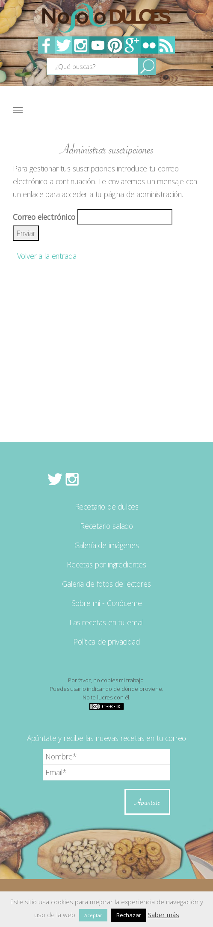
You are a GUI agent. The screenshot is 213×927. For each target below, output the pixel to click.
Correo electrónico (44, 217)
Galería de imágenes (106, 545)
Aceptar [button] (93, 915)
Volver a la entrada (44, 256)
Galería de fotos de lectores (106, 584)
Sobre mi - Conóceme (106, 603)
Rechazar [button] (128, 915)
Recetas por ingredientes (106, 564)
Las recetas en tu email (106, 622)
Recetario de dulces (107, 506)
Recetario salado (106, 526)
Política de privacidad (106, 641)
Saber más (163, 914)
